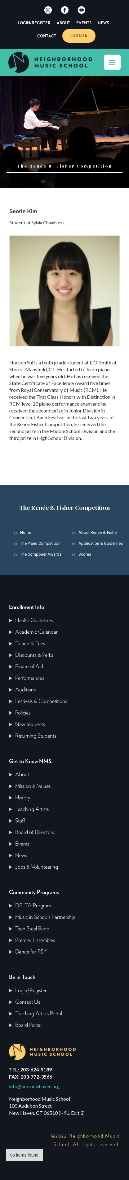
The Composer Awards (40, 554)
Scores (84, 554)
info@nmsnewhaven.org (34, 1086)
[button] (112, 62)
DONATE (79, 36)
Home (25, 532)
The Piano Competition (40, 543)
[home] (53, 62)
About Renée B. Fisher (98, 532)
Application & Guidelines (100, 543)
